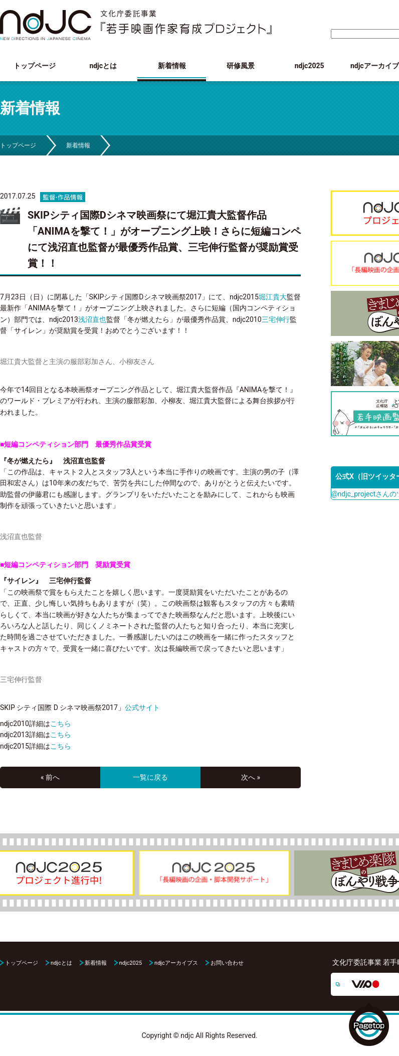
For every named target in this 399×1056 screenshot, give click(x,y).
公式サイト (142, 707)
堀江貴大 (273, 297)
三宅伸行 (276, 319)
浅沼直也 (92, 319)
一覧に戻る (150, 777)
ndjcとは (103, 66)
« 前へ (50, 777)
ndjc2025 (309, 66)
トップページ (35, 66)
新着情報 (172, 66)
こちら (60, 724)
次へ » (250, 777)
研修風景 (241, 66)
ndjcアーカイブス (176, 963)
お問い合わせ (227, 963)
